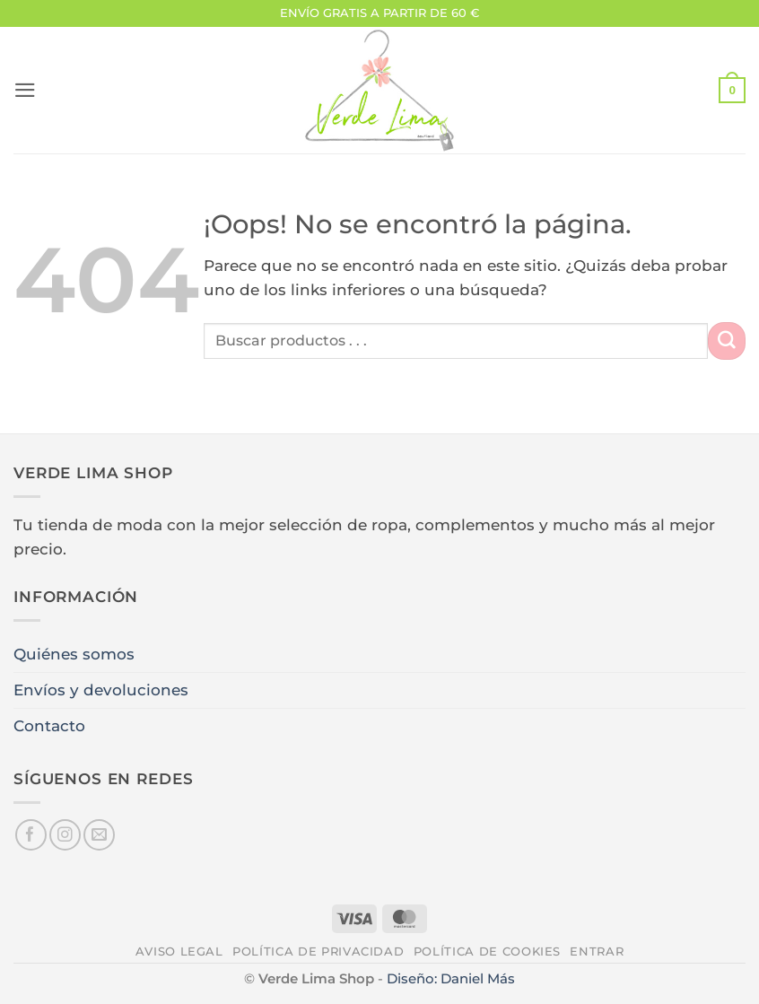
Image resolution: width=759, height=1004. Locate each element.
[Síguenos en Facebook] (31, 835)
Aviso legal (179, 951)
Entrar (597, 951)
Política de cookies (487, 951)
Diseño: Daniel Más (451, 978)
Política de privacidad (318, 951)
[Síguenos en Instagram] (65, 835)
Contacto (49, 726)
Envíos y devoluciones (100, 690)
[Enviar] (727, 340)
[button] (25, 90)
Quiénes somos (74, 654)
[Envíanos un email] (99, 835)
